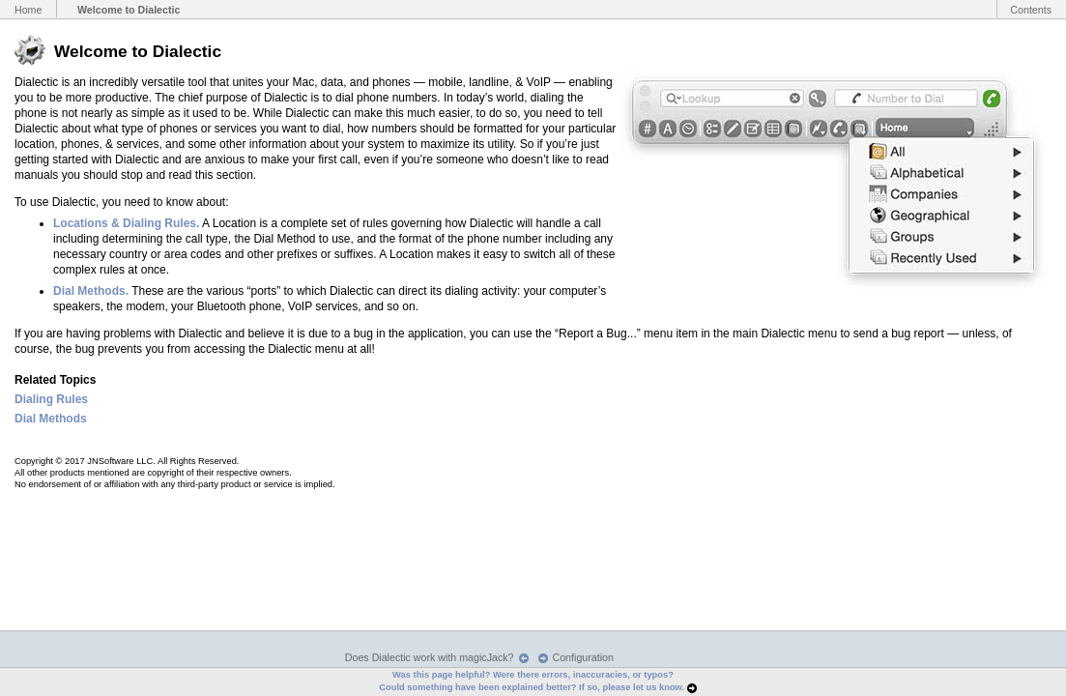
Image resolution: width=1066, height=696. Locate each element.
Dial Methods (50, 418)
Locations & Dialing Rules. (126, 223)
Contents (1031, 9)
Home (28, 9)
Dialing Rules (51, 399)
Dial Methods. (91, 291)
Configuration (583, 657)
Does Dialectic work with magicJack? (429, 657)
